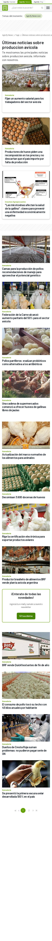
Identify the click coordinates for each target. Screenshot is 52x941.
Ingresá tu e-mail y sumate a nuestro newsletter (26, 605)
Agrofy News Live (33, 16)
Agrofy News (7, 35)
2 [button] (29, 810)
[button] (16, 810)
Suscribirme (26, 616)
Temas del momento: (12, 16)
